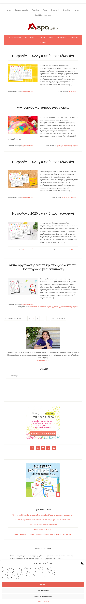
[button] (83, 563)
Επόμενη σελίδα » (58, 319)
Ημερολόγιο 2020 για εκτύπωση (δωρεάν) (43, 214)
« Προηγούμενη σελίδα (13, 319)
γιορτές (67, 146)
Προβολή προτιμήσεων (43, 596)
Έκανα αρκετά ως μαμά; (43, 530)
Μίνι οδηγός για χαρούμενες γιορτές (43, 108)
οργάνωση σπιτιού (64, 307)
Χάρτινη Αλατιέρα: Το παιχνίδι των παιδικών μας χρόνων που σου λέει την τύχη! (43, 535)
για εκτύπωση (73, 91)
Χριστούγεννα (60, 146)
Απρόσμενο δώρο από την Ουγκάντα (43, 525)
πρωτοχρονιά (74, 146)
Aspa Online (43, 27)
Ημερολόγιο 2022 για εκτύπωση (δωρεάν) (43, 56)
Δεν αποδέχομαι (43, 590)
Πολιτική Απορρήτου (43, 601)
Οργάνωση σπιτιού (27, 91)
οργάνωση (74, 197)
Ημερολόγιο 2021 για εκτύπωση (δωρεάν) (43, 162)
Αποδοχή (43, 584)
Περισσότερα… (43, 360)
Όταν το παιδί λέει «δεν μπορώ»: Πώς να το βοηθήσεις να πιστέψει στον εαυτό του (43, 515)
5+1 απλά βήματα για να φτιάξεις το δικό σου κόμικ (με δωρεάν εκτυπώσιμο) (43, 520)
